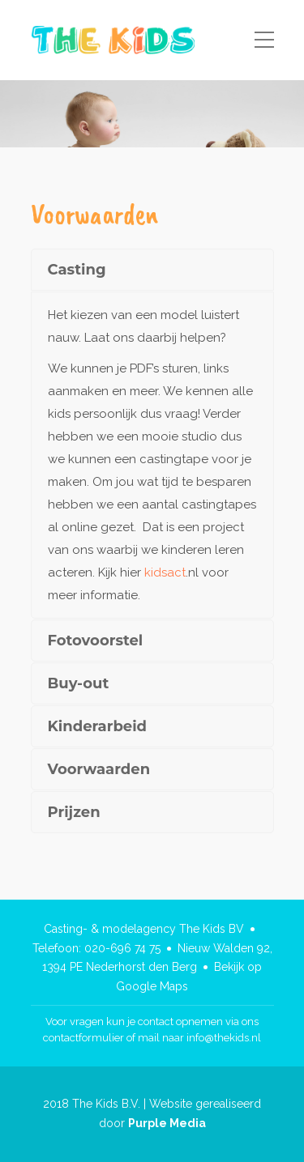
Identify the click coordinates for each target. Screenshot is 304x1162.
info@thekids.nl (223, 1038)
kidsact (165, 572)
